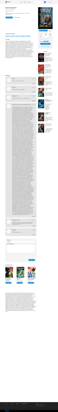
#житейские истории (14, 13)
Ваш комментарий (10, 243)
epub (23, 36)
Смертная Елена (47, 114)
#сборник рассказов (9, 14)
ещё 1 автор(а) (47, 55)
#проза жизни (27, 13)
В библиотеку (18, 17)
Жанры (12, 403)
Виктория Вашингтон (48, 125)
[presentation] (13, 255)
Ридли (9, 1)
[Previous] (5, 272)
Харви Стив (29, 280)
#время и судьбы (8, 13)
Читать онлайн (9, 17)
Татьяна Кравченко (48, 101)
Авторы (17, 403)
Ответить (33, 83)
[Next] (35, 272)
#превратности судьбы (21, 13)
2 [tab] (19, 286)
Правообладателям (24, 403)
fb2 (7, 36)
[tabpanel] (9, 275)
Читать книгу (45, 43)
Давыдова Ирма (47, 54)
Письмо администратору (45, 46)
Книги (6, 403)
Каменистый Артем (19, 280)
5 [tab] (21, 286)
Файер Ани (46, 78)
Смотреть (8, 282)
